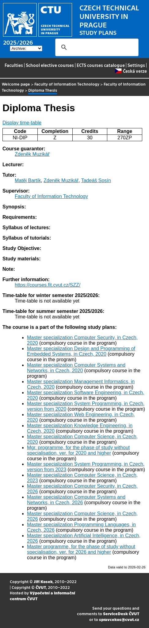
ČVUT (41, 587)
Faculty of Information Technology (66, 84)
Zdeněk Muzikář (32, 154)
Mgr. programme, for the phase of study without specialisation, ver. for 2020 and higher (78, 450)
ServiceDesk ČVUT (121, 613)
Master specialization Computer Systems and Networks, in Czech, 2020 (76, 367)
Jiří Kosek (43, 581)
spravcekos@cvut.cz (119, 619)
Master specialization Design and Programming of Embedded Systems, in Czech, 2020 (81, 351)
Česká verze (131, 71)
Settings (136, 65)
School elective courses (50, 65)
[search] (96, 47)
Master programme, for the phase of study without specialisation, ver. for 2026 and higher (81, 549)
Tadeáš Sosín (96, 180)
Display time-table (21, 122)
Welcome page (16, 84)
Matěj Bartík (28, 180)
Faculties (14, 65)
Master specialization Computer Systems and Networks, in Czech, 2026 (76, 499)
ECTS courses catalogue (101, 65)
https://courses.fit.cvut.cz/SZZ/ (47, 285)
